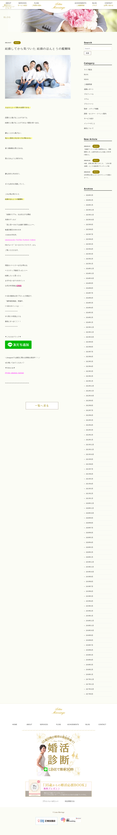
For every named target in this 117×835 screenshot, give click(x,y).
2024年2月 (89, 317)
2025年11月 (90, 215)
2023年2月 (89, 376)
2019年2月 (89, 611)
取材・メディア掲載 (91, 109)
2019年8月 (89, 581)
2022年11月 (90, 391)
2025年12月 (90, 210)
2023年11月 (90, 332)
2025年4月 (89, 249)
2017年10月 (90, 689)
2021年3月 (89, 488)
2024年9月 (89, 283)
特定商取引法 (69, 801)
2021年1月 (89, 498)
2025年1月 (89, 264)
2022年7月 (89, 410)
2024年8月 (89, 288)
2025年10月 (90, 220)
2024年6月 (89, 298)
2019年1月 (89, 616)
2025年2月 (89, 259)
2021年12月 (90, 444)
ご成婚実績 (88, 84)
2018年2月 (89, 669)
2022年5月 (89, 420)
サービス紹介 (89, 118)
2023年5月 (89, 361)
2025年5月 (89, 244)
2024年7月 (89, 293)
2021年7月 (89, 469)
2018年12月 (90, 621)
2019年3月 (89, 606)
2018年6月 (89, 650)
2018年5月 (89, 655)
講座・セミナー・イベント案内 (95, 114)
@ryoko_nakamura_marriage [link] (14, 373)
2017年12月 (90, 679)
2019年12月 (90, 562)
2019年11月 (90, 567)
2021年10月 (90, 454)
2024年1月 (89, 322)
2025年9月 (89, 224)
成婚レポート (89, 89)
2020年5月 (89, 537)
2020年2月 (89, 552)
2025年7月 (89, 234)
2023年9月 (89, 342)
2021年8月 (89, 464)
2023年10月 (90, 337)
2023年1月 (89, 381)
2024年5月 (89, 303)
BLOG (86, 74)
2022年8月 (89, 405)
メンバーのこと (89, 123)
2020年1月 (89, 557)
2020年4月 (89, 542)
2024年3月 (89, 312)
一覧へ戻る (42, 405)
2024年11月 (90, 273)
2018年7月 (89, 645)
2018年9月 (89, 635)
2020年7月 (89, 528)
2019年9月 (89, 577)
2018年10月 (90, 630)
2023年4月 (89, 366)
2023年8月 (89, 347)
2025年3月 (89, 254)
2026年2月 (89, 200)
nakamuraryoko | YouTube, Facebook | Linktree (20, 240)
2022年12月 (90, 386)
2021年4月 (89, 484)
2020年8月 (89, 523)
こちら (19, 286)
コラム (86, 99)
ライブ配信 (88, 70)
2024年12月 (90, 268)
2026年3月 (89, 195)
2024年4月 (89, 308)
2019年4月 (89, 601)
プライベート (89, 104)
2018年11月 (90, 625)
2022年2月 (89, 435)
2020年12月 (90, 503)
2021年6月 (89, 474)
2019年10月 (90, 572)
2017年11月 (90, 684)
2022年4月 (89, 425)
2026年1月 (89, 205)
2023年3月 (89, 371)
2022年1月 (89, 440)
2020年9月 (89, 518)
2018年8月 (89, 640)
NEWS (86, 79)
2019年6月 (89, 591)
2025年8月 (89, 229)
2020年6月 (89, 533)
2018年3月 (89, 665)
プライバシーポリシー (50, 801)
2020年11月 (90, 508)
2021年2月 (89, 493)
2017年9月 (89, 694)
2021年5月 (89, 479)
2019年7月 (89, 586)
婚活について (89, 128)
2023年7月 (89, 352)
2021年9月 (89, 459)
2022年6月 (89, 415)
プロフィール (89, 94)
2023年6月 (89, 356)
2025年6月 (89, 239)
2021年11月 (90, 449)
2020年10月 (90, 513)
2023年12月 (90, 327)
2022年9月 (89, 400)
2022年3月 (89, 430)
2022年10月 (90, 396)
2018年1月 (89, 674)
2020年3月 (89, 547)
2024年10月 (90, 278)
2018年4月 (89, 660)
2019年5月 (89, 596)
